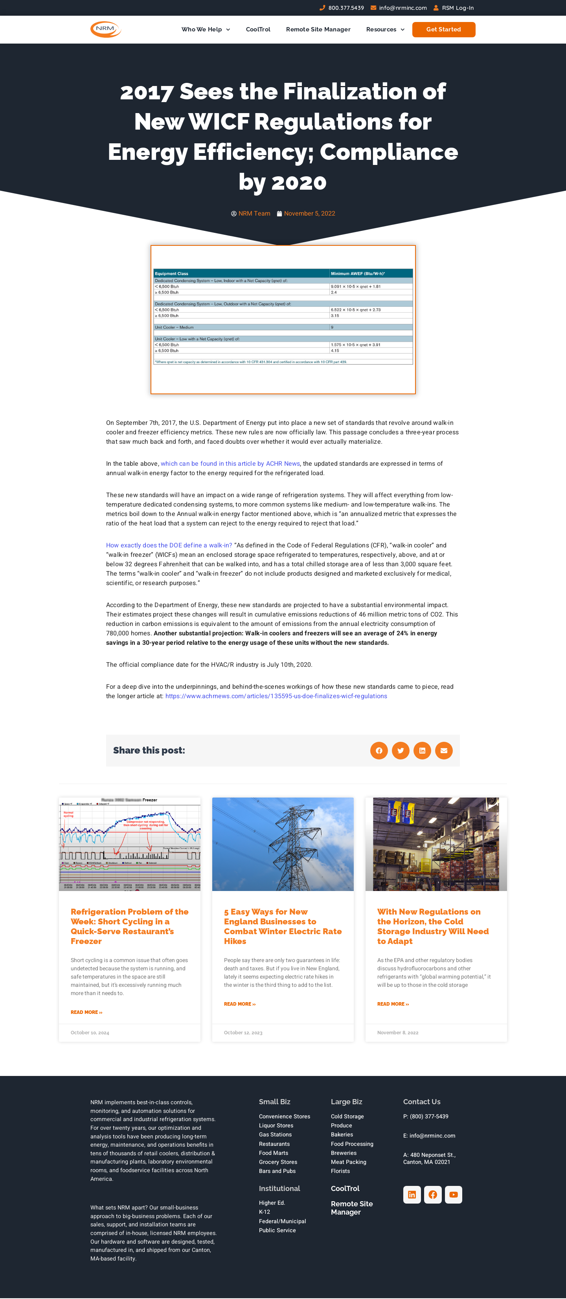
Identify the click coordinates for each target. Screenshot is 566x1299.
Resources (385, 30)
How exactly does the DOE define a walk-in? (169, 546)
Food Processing (352, 1145)
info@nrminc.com (403, 7)
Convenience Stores (284, 1117)
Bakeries (342, 1136)
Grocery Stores (278, 1163)
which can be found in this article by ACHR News (230, 464)
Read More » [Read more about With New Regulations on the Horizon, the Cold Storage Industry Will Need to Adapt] (393, 1005)
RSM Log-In (458, 7)
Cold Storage (347, 1117)
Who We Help (206, 30)
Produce (341, 1126)
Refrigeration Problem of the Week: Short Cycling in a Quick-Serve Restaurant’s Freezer (130, 927)
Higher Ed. (272, 1204)
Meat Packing (348, 1163)
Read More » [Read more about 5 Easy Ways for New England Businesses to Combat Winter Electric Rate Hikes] (240, 1005)
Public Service (277, 1231)
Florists (340, 1172)
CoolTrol (258, 29)
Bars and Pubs (277, 1172)
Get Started (443, 30)
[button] (379, 751)
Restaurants (274, 1145)
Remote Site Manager (318, 29)
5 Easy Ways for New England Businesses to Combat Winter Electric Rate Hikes (283, 927)
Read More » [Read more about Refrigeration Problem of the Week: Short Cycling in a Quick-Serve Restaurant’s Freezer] (87, 1013)
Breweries (344, 1154)
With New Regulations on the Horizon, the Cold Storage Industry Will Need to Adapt (433, 927)
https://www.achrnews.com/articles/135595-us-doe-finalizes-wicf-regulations (276, 697)
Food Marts (273, 1154)
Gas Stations (275, 1136)
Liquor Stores (276, 1126)
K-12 (264, 1213)
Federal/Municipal (282, 1222)
